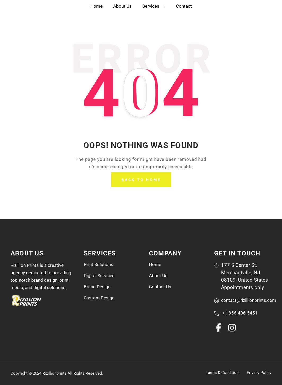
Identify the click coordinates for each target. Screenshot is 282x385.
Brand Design (97, 286)
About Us (122, 6)
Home (96, 6)
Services (153, 6)
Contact (184, 6)
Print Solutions (98, 264)
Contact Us (160, 286)
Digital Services (99, 275)
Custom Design (99, 297)
